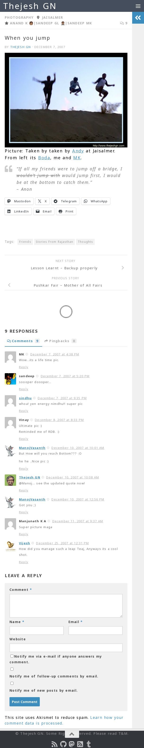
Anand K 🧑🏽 (22, 23)
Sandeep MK (80, 23)
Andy (78, 151)
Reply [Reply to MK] (23, 367)
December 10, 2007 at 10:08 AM (72, 477)
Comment (20, 589)
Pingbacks (60, 341)
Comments (23, 341)
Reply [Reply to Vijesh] (23, 562)
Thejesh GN (30, 5)
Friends (25, 242)
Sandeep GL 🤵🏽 (50, 23)
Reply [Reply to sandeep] (23, 389)
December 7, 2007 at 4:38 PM (54, 354)
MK (77, 157)
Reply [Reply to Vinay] (23, 439)
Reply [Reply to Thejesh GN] (23, 490)
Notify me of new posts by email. (43, 690)
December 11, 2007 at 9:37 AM (77, 521)
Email (75, 622)
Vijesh (24, 543)
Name (17, 622)
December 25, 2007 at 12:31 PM (62, 543)
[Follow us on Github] (63, 744)
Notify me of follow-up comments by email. (53, 676)
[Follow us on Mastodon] (72, 744)
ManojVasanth (32, 448)
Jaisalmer (52, 17)
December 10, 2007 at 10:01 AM (77, 448)
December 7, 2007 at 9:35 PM (62, 398)
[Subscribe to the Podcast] (55, 744)
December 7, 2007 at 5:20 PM (65, 376)
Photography (19, 17)
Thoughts (85, 242)
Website (17, 639)
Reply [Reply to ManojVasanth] (23, 468)
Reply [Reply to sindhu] (23, 411)
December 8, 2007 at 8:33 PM (59, 420)
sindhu (25, 398)
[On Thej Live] (89, 744)
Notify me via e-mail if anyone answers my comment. (55, 659)
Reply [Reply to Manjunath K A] (23, 534)
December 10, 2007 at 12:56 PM (77, 499)
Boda (44, 157)
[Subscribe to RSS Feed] (80, 744)
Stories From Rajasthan (54, 242)
